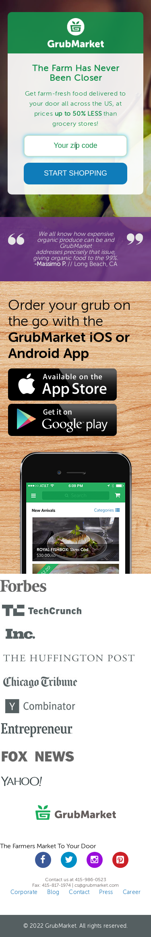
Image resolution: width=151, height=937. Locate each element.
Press (106, 892)
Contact (79, 892)
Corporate (24, 892)
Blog (53, 892)
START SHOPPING (75, 173)
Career (132, 892)
